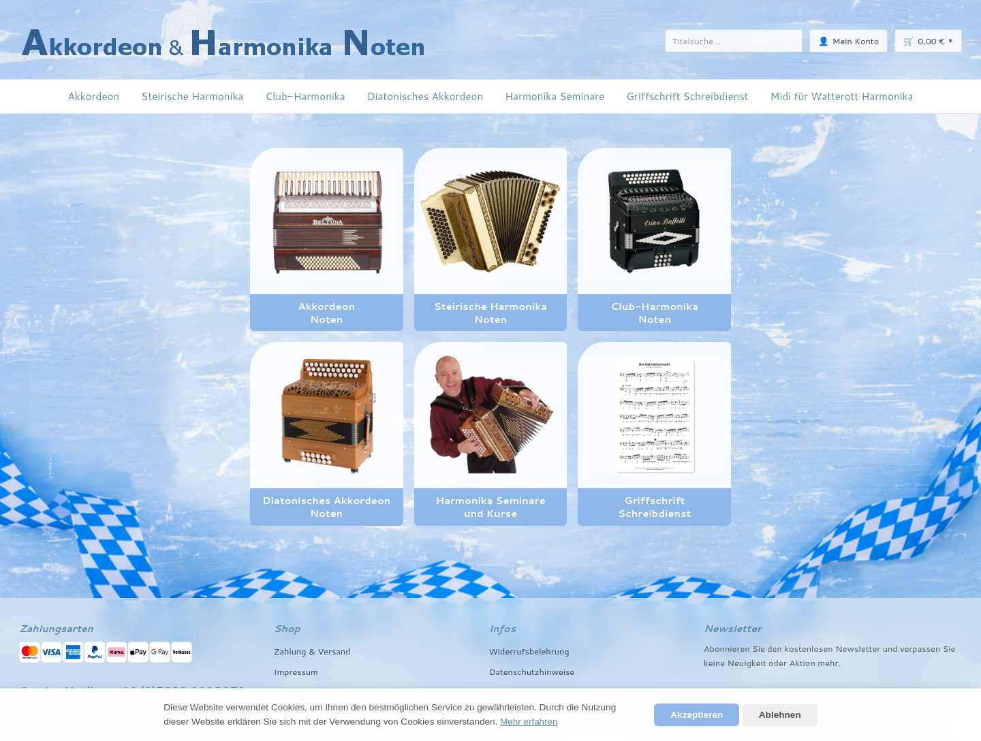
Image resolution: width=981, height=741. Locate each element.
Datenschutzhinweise (531, 671)
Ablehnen (780, 715)
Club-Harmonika (305, 96)
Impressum (296, 671)
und (890, 648)
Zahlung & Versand (313, 651)
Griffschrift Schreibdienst (687, 96)
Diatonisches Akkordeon (425, 96)
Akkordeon (94, 96)
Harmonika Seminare (554, 96)
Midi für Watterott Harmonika (842, 96)
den (774, 648)
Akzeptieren (696, 715)
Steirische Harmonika (192, 96)
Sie (949, 648)
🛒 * (928, 40)
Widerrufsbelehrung (529, 651)
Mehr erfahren (529, 721)
